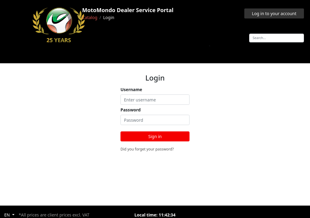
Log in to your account (274, 13)
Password (130, 110)
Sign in (155, 136)
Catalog (89, 17)
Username (131, 89)
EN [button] (7, 215)
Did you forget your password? (147, 149)
